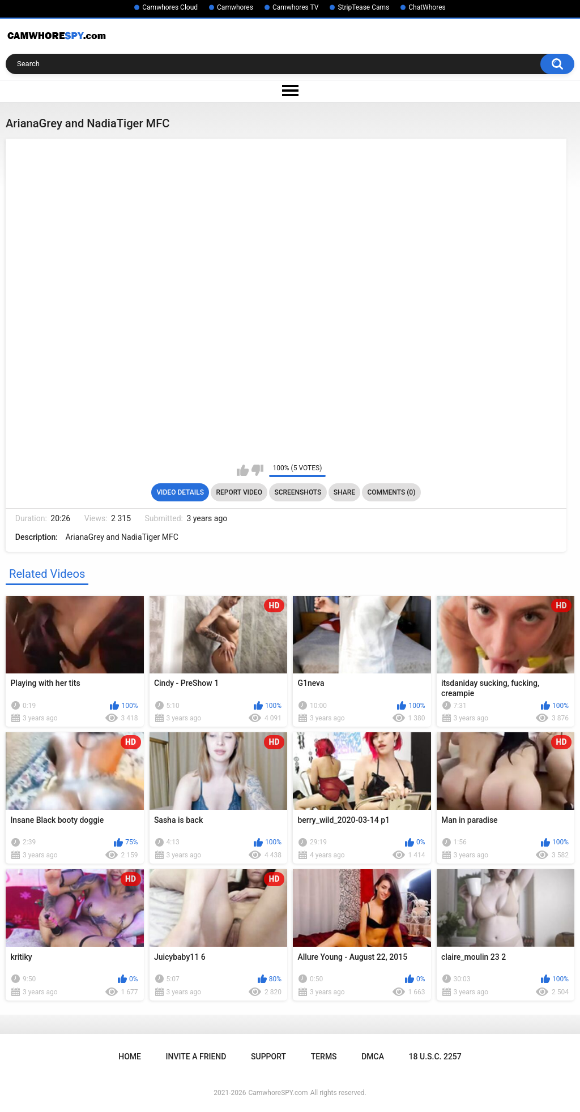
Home (129, 1056)
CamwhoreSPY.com (278, 1093)
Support (268, 1056)
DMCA (372, 1056)
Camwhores (235, 7)
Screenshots (297, 492)
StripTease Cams (363, 7)
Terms (324, 1056)
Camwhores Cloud (170, 7)
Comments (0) (391, 492)
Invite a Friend (196, 1056)
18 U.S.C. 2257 (435, 1056)
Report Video (239, 492)
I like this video (243, 470)
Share (344, 492)
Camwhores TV (295, 7)
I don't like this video (257, 470)
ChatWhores (426, 7)
